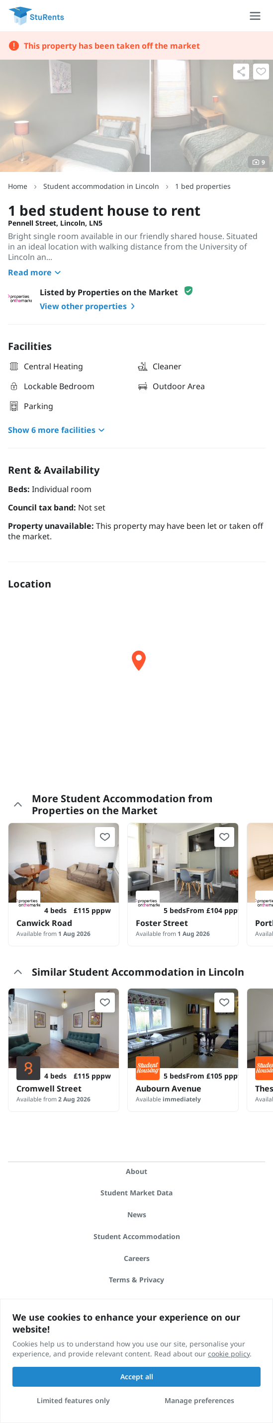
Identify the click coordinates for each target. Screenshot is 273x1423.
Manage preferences (199, 1400)
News (136, 1214)
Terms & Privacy (136, 1279)
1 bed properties (203, 186)
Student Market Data (136, 1192)
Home (17, 186)
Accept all (136, 1376)
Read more (36, 272)
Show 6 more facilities (57, 430)
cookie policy (229, 1353)
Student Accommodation (136, 1236)
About (136, 1171)
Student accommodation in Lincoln (101, 186)
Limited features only (73, 1400)
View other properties (89, 306)
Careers (137, 1258)
